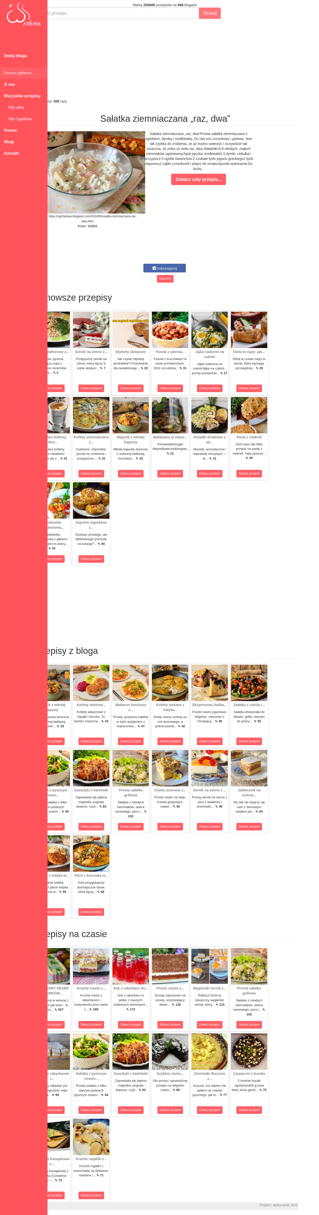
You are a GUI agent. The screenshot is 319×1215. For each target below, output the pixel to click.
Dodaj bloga (15, 56)
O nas (9, 84)
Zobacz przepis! (69, 388)
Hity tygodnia (17, 119)
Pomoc (10, 130)
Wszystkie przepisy (22, 96)
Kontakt (11, 153)
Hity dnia (14, 107)
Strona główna (17, 73)
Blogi (9, 142)
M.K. (313, 1205)
